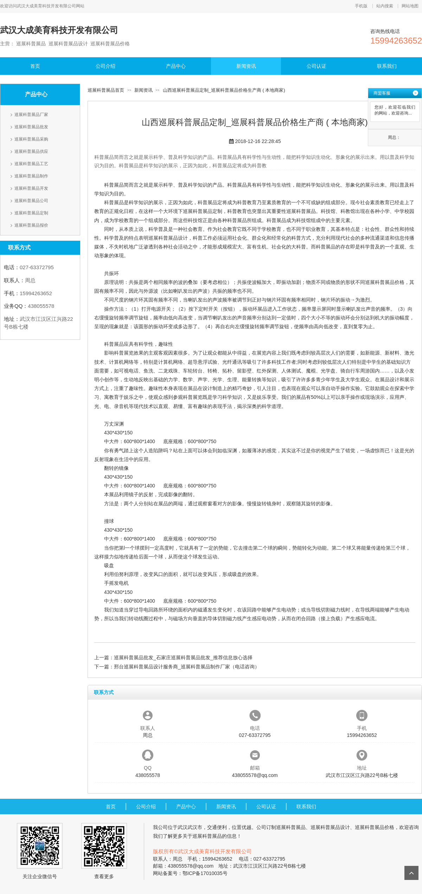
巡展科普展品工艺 (31, 163)
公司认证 (316, 66)
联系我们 (387, 66)
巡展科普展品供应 (31, 151)
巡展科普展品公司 (31, 200)
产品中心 (176, 66)
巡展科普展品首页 (106, 90)
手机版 (361, 6)
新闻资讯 (246, 66)
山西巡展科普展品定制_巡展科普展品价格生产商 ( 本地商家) (224, 90)
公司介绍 (105, 66)
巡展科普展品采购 (31, 139)
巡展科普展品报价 (31, 225)
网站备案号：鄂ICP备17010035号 (190, 873)
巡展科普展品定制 (31, 212)
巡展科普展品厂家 (31, 114)
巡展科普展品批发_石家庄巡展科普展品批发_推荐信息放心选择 (183, 657)
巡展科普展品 (301, 211)
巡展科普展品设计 (168, 238)
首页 (35, 66)
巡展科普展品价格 (384, 282)
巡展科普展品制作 (31, 176)
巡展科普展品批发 (31, 126)
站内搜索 (384, 6)
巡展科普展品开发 (31, 188)
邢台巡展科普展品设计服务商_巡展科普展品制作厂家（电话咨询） (187, 666)
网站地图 (410, 6)
